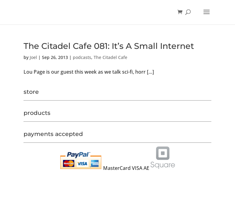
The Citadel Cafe (110, 57)
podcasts (82, 57)
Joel (33, 57)
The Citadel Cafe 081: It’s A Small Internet (109, 46)
